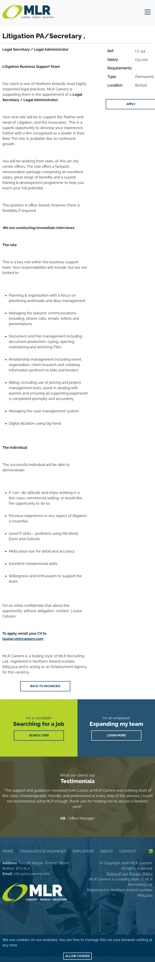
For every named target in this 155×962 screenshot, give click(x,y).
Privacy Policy (141, 874)
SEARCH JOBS (39, 735)
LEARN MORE (116, 735)
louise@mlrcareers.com (22, 639)
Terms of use (117, 874)
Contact (127, 851)
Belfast (141, 85)
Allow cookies (77, 956)
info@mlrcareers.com (32, 874)
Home (7, 851)
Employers (83, 851)
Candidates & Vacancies (43, 851)
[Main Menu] (148, 12)
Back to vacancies (45, 686)
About (106, 851)
